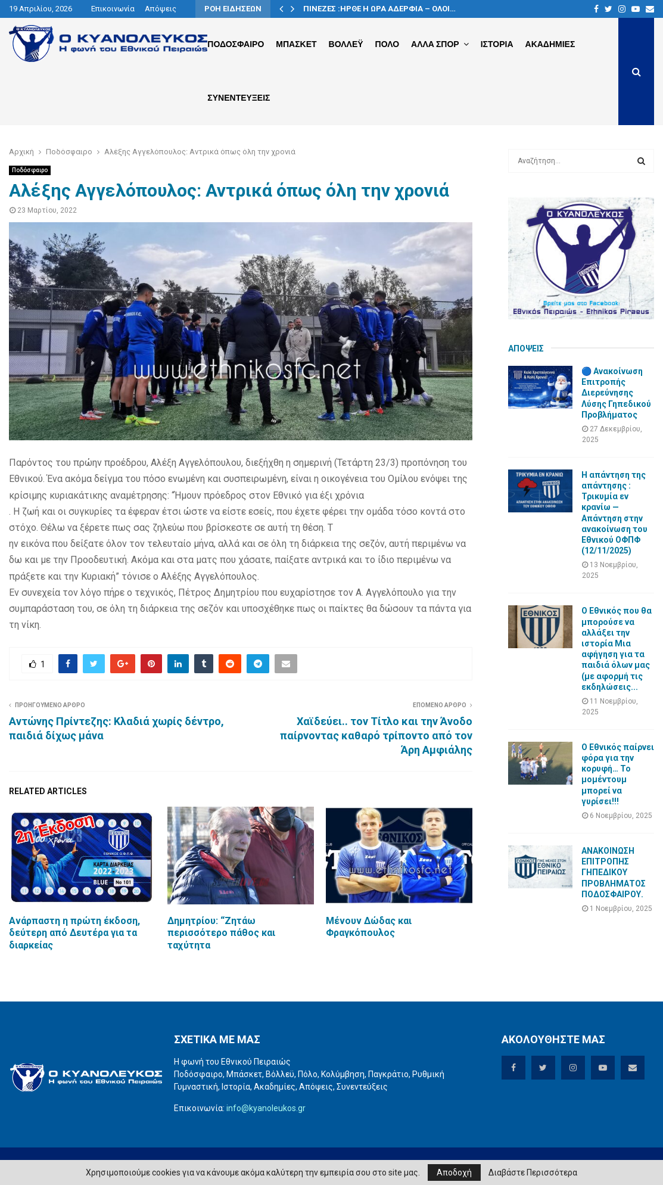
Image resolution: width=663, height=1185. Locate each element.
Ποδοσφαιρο (235, 44)
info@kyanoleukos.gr (266, 1108)
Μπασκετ (296, 44)
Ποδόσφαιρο (30, 170)
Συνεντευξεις (238, 98)
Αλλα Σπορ (435, 44)
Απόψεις (160, 8)
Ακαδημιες (550, 44)
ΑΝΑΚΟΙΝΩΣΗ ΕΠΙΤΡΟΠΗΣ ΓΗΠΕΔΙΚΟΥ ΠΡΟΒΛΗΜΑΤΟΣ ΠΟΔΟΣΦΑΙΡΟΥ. (613, 872)
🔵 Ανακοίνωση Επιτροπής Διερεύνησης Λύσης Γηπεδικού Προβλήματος (616, 392)
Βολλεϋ (346, 44)
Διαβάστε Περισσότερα (532, 1172)
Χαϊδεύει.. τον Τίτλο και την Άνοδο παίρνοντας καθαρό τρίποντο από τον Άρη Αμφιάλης (376, 735)
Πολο (387, 44)
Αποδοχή (454, 1172)
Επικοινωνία (113, 8)
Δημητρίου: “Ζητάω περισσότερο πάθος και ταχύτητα (221, 933)
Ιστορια (497, 44)
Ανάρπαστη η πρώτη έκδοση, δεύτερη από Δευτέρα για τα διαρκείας (74, 933)
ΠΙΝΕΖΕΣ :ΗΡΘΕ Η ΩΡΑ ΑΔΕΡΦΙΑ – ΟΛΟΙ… (379, 8)
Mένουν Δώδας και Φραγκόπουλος (369, 927)
